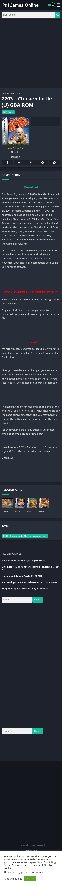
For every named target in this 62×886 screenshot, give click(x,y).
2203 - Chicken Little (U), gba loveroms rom (24, 535)
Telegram (42, 162)
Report (15, 156)
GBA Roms (15, 93)
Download (31, 187)
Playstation (31, 850)
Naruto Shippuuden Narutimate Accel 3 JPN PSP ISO (29, 582)
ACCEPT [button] (30, 878)
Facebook (7, 162)
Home (5, 93)
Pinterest (31, 162)
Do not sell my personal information (24, 872)
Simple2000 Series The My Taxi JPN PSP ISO (24, 560)
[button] (57, 15)
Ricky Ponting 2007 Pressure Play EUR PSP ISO (25, 588)
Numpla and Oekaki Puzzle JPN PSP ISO (22, 575)
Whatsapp (54, 162)
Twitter (19, 162)
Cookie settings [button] (13, 878)
